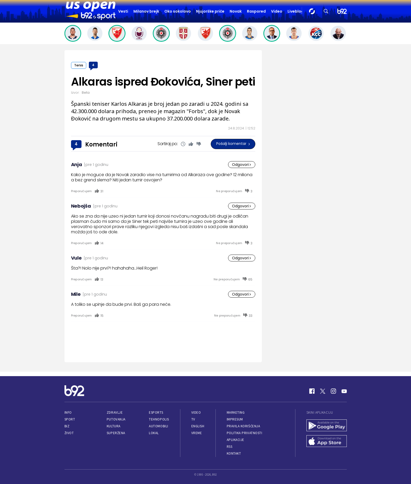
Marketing (236, 412)
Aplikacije (235, 440)
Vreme (196, 433)
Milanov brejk (146, 11)
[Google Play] (326, 426)
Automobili (158, 426)
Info (68, 412)
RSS (229, 446)
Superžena (116, 433)
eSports (156, 412)
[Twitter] (322, 391)
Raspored (256, 11)
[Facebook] (312, 391)
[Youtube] (344, 391)
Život (69, 433)
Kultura (114, 426)
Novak (236, 11)
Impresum (235, 419)
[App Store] (326, 441)
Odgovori (241, 164)
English (197, 426)
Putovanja (116, 419)
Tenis (78, 65)
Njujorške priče (210, 11)
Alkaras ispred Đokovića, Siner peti (163, 82)
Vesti (123, 11)
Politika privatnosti (244, 433)
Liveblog (296, 11)
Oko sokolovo (177, 11)
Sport (69, 419)
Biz (67, 426)
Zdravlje (115, 412)
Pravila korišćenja (243, 426)
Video (276, 11)
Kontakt (234, 453)
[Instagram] (333, 391)
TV (193, 419)
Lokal (154, 433)
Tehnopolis (159, 419)
